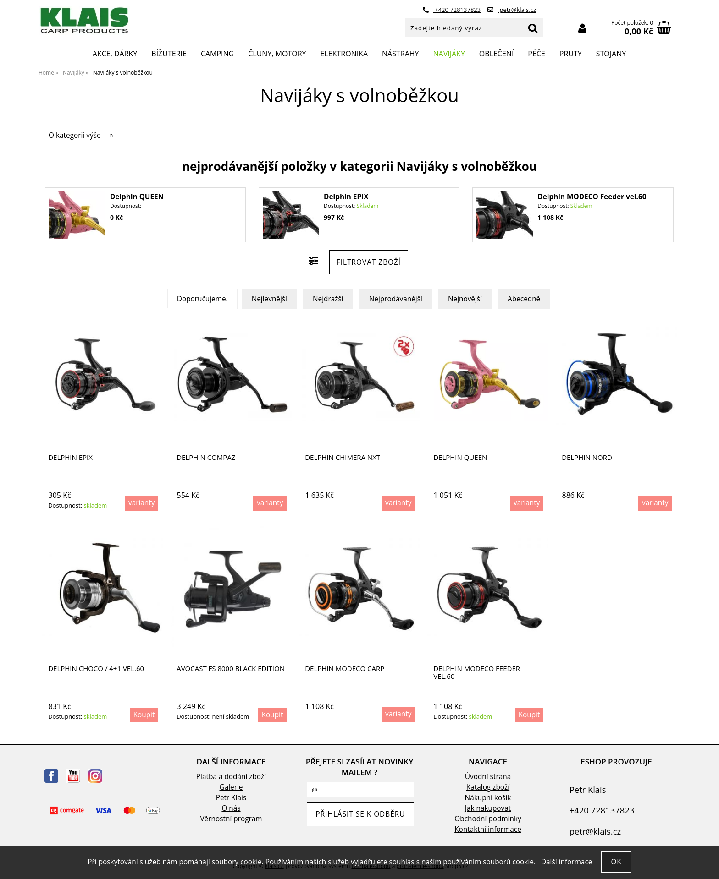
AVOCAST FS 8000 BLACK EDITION (231, 668)
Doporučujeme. (202, 299)
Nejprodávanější (395, 299)
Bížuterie (169, 54)
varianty (141, 503)
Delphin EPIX (346, 197)
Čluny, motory (277, 54)
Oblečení (496, 54)
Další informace (566, 862)
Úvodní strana (488, 776)
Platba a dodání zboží (231, 776)
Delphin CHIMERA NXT (342, 457)
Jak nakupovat (488, 808)
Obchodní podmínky (487, 819)
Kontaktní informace (487, 829)
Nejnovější (465, 299)
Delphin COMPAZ (206, 457)
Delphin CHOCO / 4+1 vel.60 (96, 668)
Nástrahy (400, 54)
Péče (536, 54)
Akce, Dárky (115, 54)
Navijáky (449, 54)
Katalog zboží (487, 787)
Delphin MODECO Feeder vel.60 (591, 197)
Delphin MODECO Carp (344, 668)
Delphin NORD (587, 457)
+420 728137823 (452, 9)
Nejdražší (328, 299)
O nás (230, 808)
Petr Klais (231, 798)
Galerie (231, 787)
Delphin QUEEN (137, 197)
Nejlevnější (269, 299)
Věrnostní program (231, 819)
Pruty (570, 54)
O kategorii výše (75, 135)
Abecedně (524, 299)
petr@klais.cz (511, 9)
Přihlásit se (582, 28)
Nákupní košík (488, 798)
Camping (217, 54)
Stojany (611, 54)
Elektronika (344, 54)
